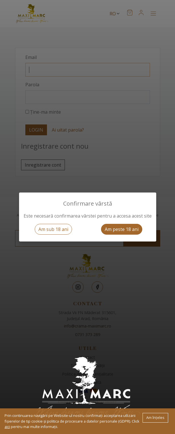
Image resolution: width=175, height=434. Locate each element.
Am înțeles (155, 417)
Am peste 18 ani (122, 229)
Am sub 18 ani (53, 229)
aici (7, 426)
